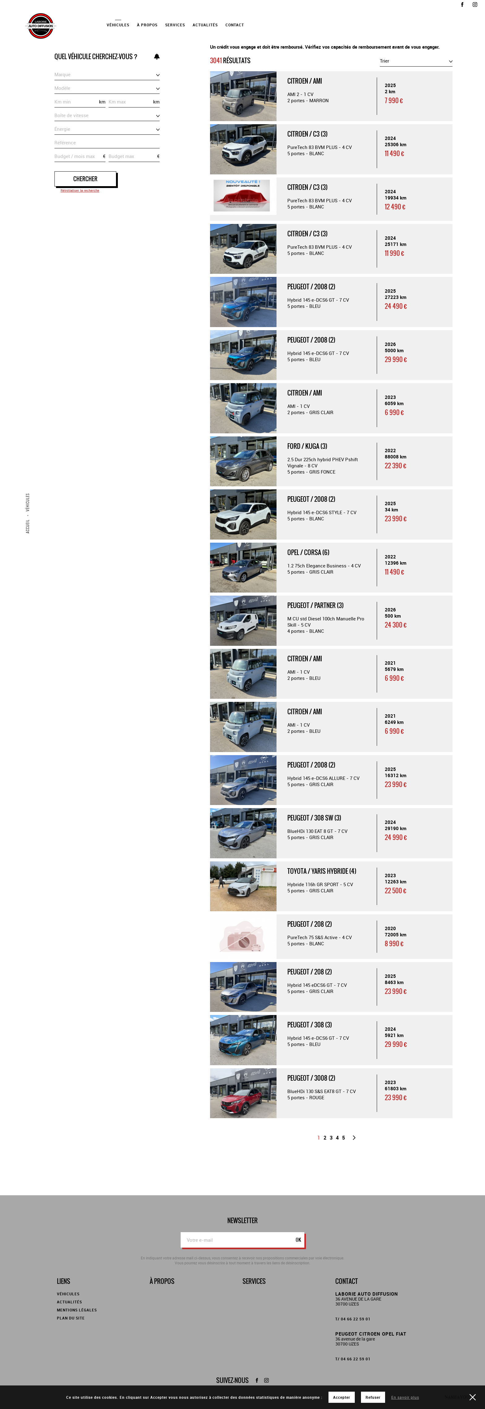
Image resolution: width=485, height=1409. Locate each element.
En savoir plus (405, 1397)
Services (175, 24)
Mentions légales (77, 1309)
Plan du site (71, 1317)
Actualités (205, 24)
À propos (147, 24)
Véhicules (118, 24)
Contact (234, 24)
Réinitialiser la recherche (80, 190)
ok (298, 1239)
